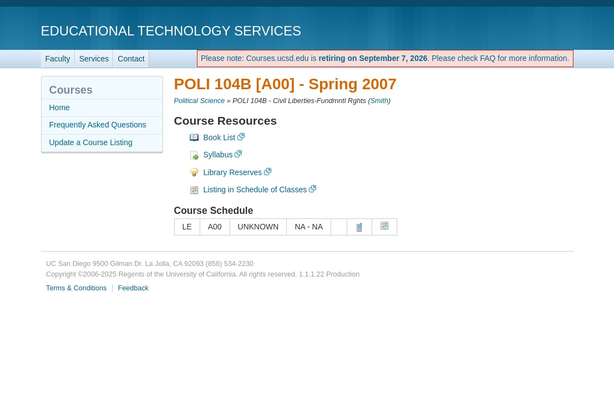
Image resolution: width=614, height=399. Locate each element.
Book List (220, 137)
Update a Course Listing (91, 142)
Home (59, 107)
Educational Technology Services (171, 30)
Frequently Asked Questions (97, 124)
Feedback (133, 288)
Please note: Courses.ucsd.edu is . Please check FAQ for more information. (385, 58)
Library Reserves (233, 172)
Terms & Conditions (76, 288)
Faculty (57, 58)
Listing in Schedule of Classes (255, 189)
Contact (131, 58)
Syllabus (218, 154)
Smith (379, 101)
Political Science (199, 101)
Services (94, 58)
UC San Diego (510, 30)
